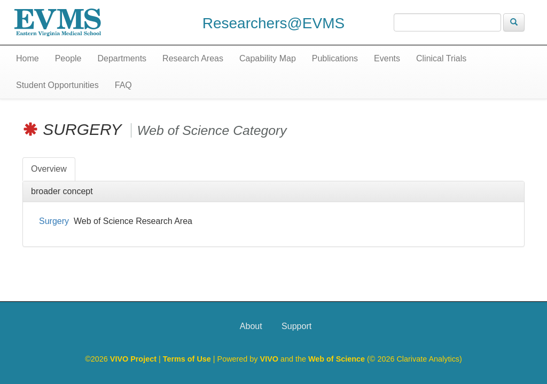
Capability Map (267, 58)
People (68, 58)
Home (27, 58)
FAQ (123, 85)
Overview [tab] (49, 168)
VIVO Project (134, 359)
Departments (122, 58)
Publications (335, 58)
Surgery (54, 221)
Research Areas (192, 58)
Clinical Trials (441, 58)
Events (387, 58)
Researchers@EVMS (273, 23)
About (251, 326)
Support (296, 326)
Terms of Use (188, 359)
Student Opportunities (57, 85)
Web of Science (336, 359)
